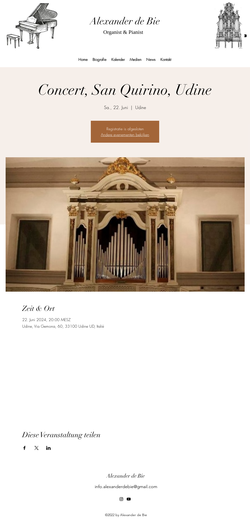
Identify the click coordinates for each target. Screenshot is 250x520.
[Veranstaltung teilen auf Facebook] (24, 448)
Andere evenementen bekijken (125, 134)
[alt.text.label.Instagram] (121, 499)
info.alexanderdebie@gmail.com (126, 486)
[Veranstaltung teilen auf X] (36, 448)
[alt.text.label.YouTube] (244, 35)
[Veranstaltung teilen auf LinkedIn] (48, 448)
